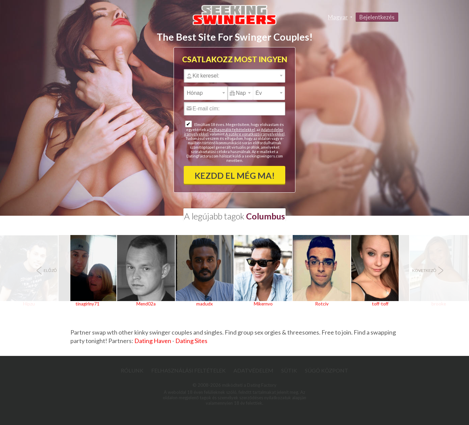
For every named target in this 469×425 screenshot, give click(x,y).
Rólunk (132, 370)
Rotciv (322, 303)
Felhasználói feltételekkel (232, 129)
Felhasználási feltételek (188, 370)
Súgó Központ (326, 370)
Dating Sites (191, 340)
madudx (204, 303)
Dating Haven (152, 340)
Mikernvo (263, 303)
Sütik (289, 370)
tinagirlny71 (87, 303)
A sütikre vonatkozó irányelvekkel (255, 134)
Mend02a (146, 303)
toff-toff (380, 303)
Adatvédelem (253, 370)
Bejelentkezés (377, 17)
